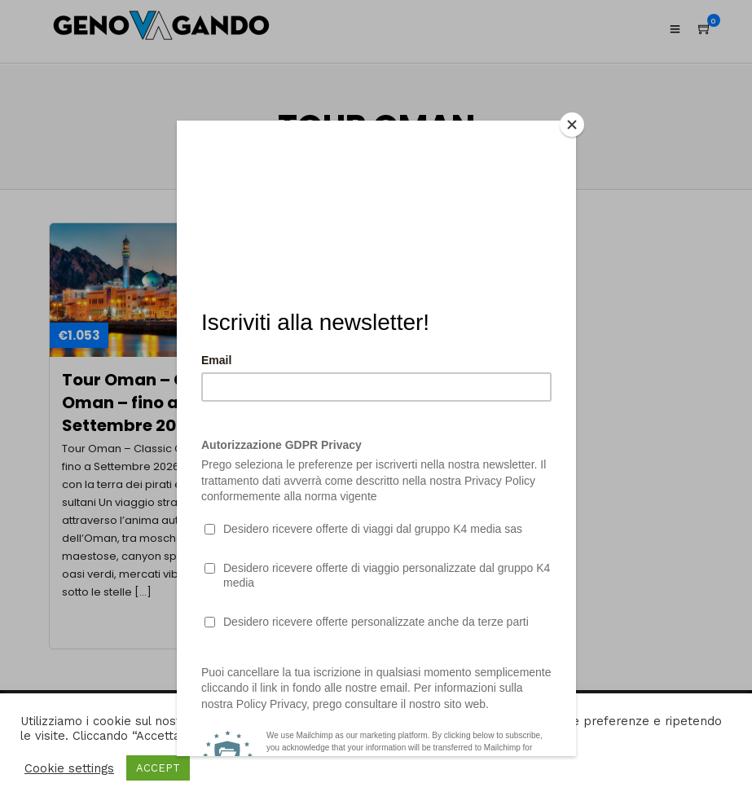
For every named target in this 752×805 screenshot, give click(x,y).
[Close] (572, 124)
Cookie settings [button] (69, 768)
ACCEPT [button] (158, 768)
